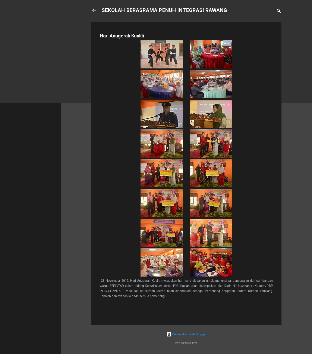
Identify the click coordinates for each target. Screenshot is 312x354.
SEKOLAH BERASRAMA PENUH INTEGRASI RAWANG (164, 10)
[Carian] (278, 11)
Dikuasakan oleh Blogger (186, 334)
